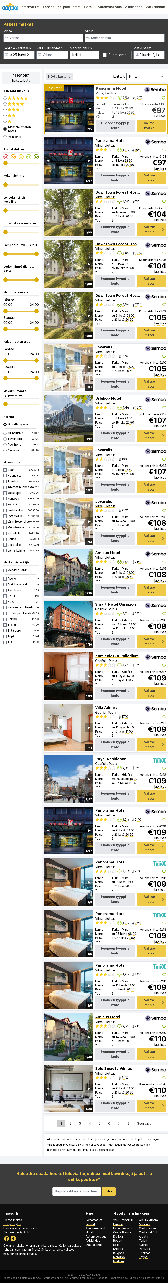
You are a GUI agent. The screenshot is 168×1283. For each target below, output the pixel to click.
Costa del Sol (148, 1232)
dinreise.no (137, 1278)
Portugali (145, 1248)
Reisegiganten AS (89, 1274)
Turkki (143, 1240)
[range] (5, 163)
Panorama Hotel (111, 88)
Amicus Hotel (107, 552)
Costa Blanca (122, 1232)
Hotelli (89, 7)
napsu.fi (103, 1278)
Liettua (110, 93)
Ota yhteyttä (12, 1224)
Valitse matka (153, 125)
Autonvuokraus (110, 7)
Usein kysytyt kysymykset (21, 1228)
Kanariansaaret (123, 1228)
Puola (113, 609)
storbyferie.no (155, 1278)
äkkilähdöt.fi (72, 1278)
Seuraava (144, 1123)
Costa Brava (147, 1228)
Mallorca (144, 1224)
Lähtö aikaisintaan (17, 48)
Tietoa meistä (12, 1220)
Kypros (143, 1244)
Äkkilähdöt (133, 7)
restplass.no (11, 1278)
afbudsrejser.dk (53, 1278)
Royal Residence (110, 759)
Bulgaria (118, 1253)
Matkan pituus (81, 48)
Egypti (143, 1257)
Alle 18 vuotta (148, 1220)
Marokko (119, 1257)
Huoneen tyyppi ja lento (115, 125)
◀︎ (48, 108)
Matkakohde (155, 7)
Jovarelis (103, 347)
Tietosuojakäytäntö (16, 1232)
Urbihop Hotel (108, 398)
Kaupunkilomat (69, 7)
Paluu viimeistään (49, 48)
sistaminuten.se (31, 1278)
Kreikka (118, 1236)
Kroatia (118, 1248)
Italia (116, 1244)
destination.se (119, 1278)
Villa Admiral (107, 707)
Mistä (7, 31)
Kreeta (143, 1236)
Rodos (117, 1240)
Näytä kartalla (59, 77)
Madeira (118, 1261)
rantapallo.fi (89, 1278)
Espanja (118, 1224)
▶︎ (90, 108)
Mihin (89, 31)
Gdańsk (101, 609)
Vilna (99, 93)
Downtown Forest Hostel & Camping (129, 192)
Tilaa (108, 1191)
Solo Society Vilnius (113, 1068)
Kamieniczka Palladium (117, 656)
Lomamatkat (30, 7)
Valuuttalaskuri (123, 1220)
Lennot (48, 7)
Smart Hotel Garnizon (115, 604)
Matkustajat (142, 48)
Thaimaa (144, 1253)
